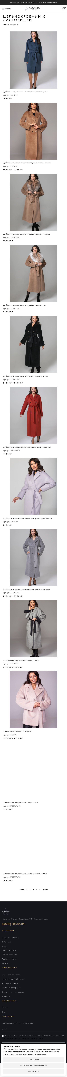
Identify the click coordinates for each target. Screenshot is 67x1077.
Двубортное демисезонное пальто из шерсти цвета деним (25, 92)
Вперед (45, 889)
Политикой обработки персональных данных (23, 1038)
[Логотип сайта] (33, 8)
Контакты (6, 996)
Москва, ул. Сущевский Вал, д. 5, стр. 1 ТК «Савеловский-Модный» (25, 919)
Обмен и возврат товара (13, 992)
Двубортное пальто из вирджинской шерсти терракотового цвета (27, 447)
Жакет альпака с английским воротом (17, 731)
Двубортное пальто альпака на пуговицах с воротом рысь (24, 305)
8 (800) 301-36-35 (13, 924)
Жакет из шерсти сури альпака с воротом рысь (20, 802)
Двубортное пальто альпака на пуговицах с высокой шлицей (25, 376)
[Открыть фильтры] (18, 24)
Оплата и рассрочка (11, 987)
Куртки (5, 963)
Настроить (33, 1071)
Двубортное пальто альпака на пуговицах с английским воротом (27, 163)
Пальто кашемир (9, 955)
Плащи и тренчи (9, 959)
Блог (4, 1012)
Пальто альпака (9, 950)
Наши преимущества (11, 975)
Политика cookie (8, 1054)
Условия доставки (10, 983)
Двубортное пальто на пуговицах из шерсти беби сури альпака (26, 589)
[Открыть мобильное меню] (6, 8)
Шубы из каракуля (10, 937)
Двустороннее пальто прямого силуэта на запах (21, 660)
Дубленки (6, 942)
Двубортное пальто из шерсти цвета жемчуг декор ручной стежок (27, 518)
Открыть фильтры (9, 24)
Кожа (4, 946)
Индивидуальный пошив (13, 979)
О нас (5, 1007)
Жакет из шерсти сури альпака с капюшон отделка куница (25, 873)
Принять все (33, 1059)
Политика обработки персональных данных (31, 1054)
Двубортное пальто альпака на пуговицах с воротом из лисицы (26, 234)
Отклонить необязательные (33, 1065)
